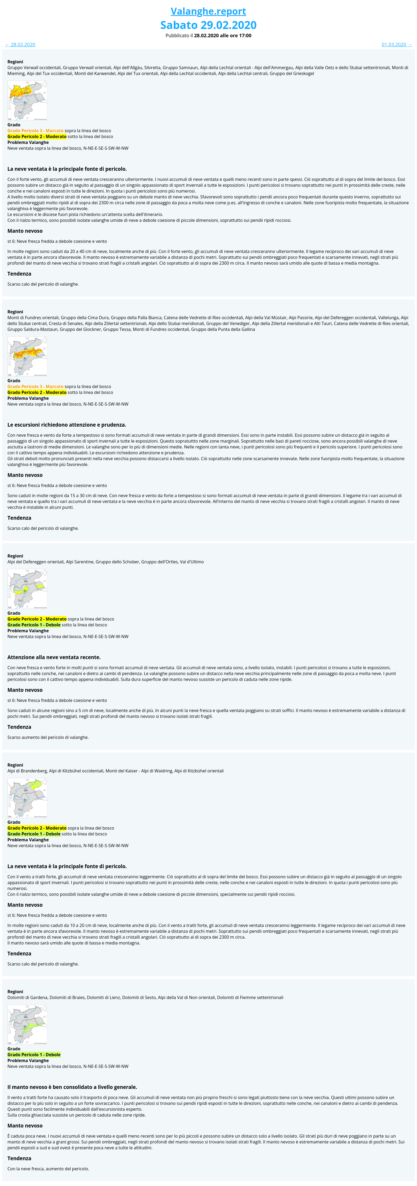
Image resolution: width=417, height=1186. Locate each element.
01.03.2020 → (397, 44)
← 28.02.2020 (20, 44)
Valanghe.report (208, 11)
